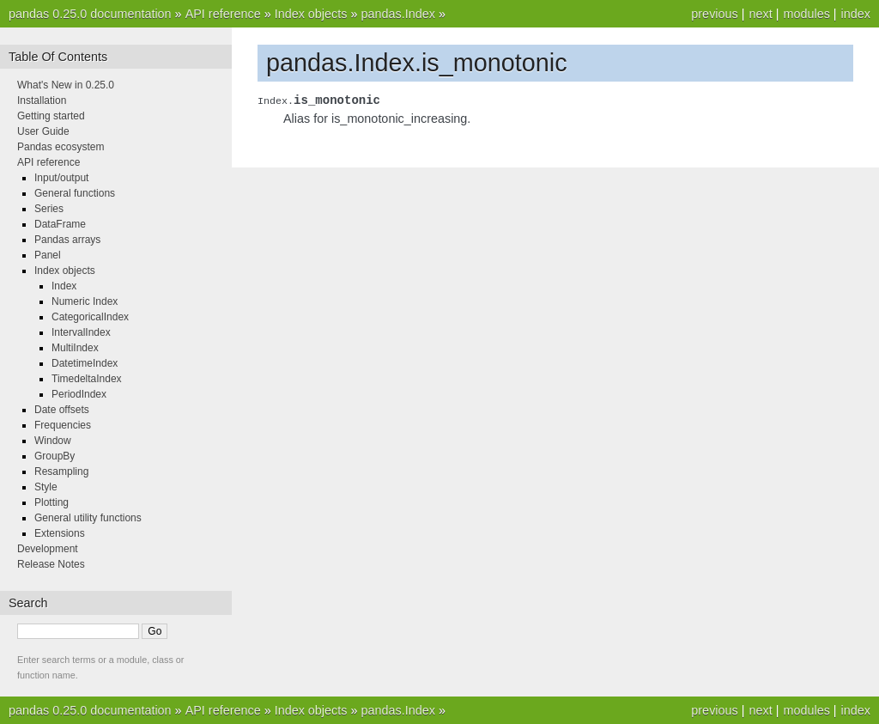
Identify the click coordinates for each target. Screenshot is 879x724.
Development (47, 549)
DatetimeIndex (85, 363)
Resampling (61, 471)
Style (46, 487)
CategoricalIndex (90, 317)
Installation (41, 100)
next (760, 14)
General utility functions (88, 518)
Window (52, 441)
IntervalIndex (81, 332)
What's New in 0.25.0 (65, 85)
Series (49, 209)
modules (806, 14)
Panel (47, 255)
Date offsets (61, 410)
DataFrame (60, 224)
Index (64, 286)
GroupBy (54, 456)
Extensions (59, 533)
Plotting (51, 502)
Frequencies (62, 425)
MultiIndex (75, 348)
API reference (223, 14)
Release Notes (51, 564)
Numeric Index (85, 301)
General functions (74, 193)
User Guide (43, 131)
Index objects (311, 14)
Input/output (61, 178)
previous (714, 14)
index (855, 14)
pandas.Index (397, 14)
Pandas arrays (67, 240)
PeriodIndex (79, 394)
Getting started (51, 116)
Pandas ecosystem (60, 147)
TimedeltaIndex (87, 379)
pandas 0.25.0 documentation (90, 14)
